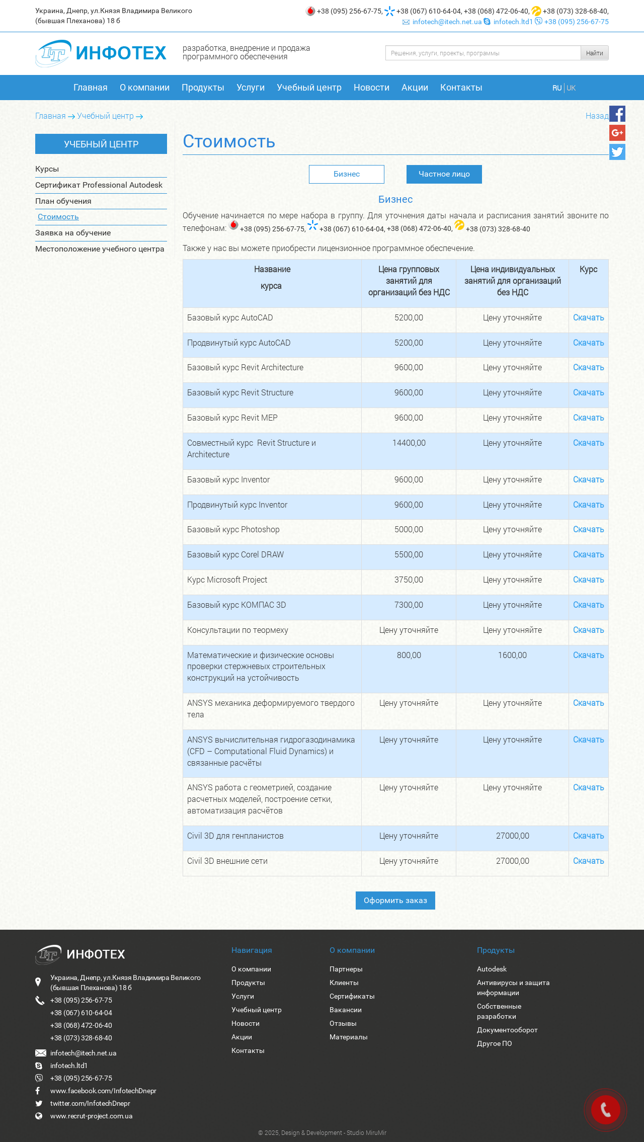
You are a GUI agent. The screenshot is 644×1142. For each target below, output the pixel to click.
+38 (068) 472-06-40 (496, 11)
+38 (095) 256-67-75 (349, 11)
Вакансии (346, 1010)
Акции (414, 87)
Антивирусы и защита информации (513, 987)
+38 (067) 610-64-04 (428, 11)
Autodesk (492, 969)
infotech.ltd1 (509, 22)
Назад (597, 115)
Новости (371, 87)
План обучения (63, 201)
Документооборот (507, 1030)
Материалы (349, 1037)
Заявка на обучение (73, 232)
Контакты (461, 87)
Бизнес (347, 174)
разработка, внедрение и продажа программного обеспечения (246, 51)
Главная (90, 87)
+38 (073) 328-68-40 (575, 11)
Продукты (203, 87)
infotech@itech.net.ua (443, 22)
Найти (594, 53)
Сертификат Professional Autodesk (99, 185)
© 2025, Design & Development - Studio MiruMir (322, 1132)
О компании (145, 87)
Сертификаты (352, 996)
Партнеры (346, 969)
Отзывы (343, 1023)
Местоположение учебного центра (100, 249)
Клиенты (344, 982)
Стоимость (58, 216)
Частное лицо (444, 174)
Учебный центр (309, 87)
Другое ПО (494, 1043)
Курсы (47, 169)
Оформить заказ (395, 900)
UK (571, 88)
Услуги (250, 87)
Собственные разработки (499, 1011)
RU (556, 88)
